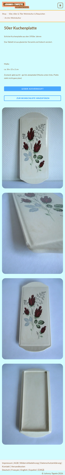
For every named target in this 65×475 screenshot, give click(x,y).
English (24, 469)
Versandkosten (18, 466)
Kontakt (6, 466)
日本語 (41, 469)
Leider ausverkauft (33, 89)
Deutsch (6, 469)
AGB (16, 463)
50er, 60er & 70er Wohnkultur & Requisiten (27, 14)
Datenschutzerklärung (50, 463)
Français (15, 469)
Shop (4, 14)
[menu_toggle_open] (60, 5)
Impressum (7, 463)
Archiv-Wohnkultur (13, 18)
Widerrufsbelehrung (29, 463)
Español (32, 469)
